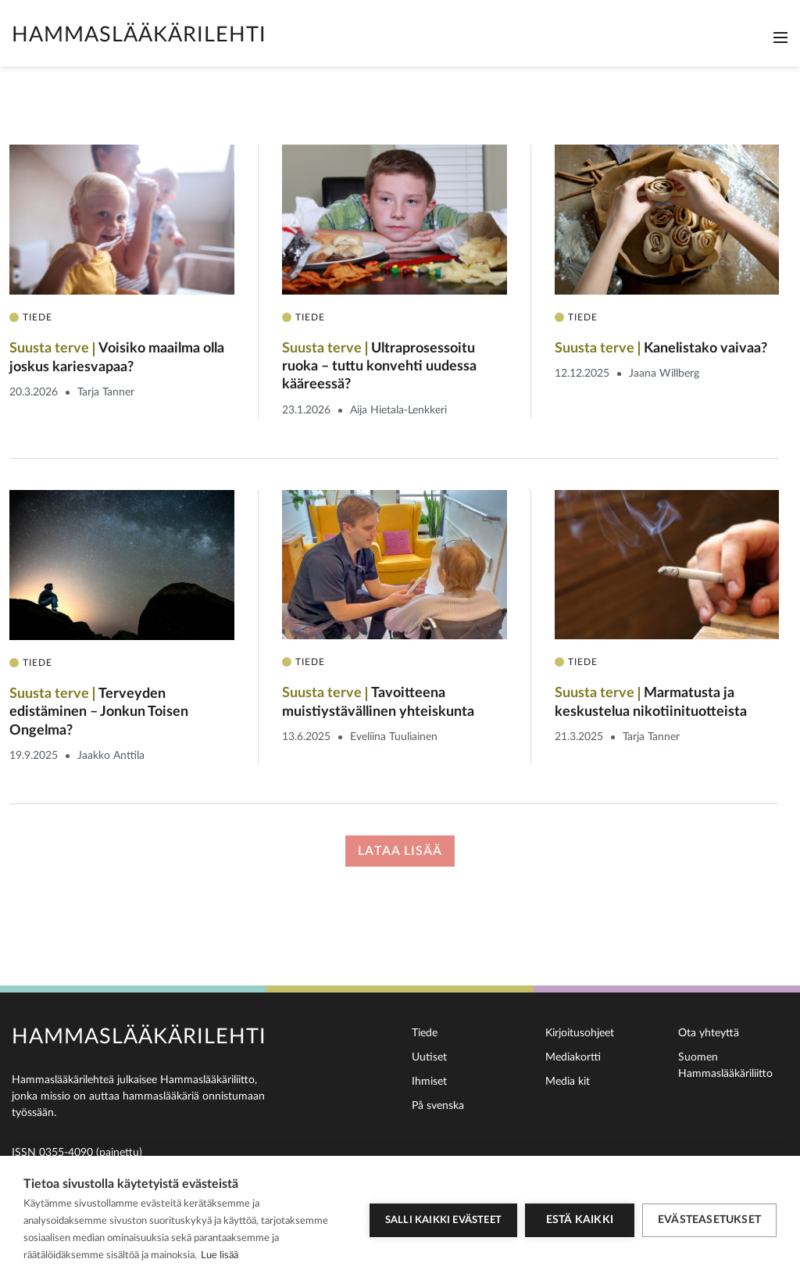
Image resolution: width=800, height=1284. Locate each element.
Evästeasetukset (709, 1219)
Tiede (425, 1033)
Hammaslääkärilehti (139, 34)
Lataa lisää (400, 851)
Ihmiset (429, 1081)
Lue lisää (219, 1255)
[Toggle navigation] (780, 37)
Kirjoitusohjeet (579, 1033)
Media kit (567, 1081)
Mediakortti (573, 1057)
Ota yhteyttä (708, 1033)
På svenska (438, 1105)
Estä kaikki (579, 1219)
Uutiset (429, 1057)
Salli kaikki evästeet (443, 1220)
